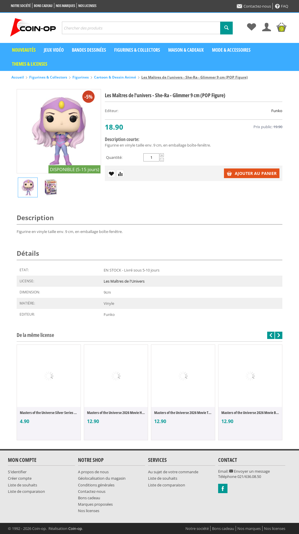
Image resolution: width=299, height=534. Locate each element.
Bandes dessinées (89, 50)
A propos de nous (93, 471)
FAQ (281, 6)
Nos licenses (87, 5)
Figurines (80, 77)
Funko (276, 110)
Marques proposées (95, 504)
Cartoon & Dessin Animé (115, 77)
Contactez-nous (254, 6)
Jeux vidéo (54, 50)
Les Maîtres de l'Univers (124, 281)
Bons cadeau (43, 5)
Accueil (17, 77)
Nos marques (65, 5)
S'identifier (17, 471)
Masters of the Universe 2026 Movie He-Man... (116, 412)
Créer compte (20, 478)
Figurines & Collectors (137, 50)
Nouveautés (24, 50)
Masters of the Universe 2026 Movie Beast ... (250, 412)
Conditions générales (96, 485)
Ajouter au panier (252, 173)
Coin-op (75, 528)
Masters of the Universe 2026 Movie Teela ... (183, 412)
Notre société (21, 5)
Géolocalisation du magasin (102, 478)
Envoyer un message (249, 471)
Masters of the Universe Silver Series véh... (49, 412)
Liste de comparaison (26, 491)
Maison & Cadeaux (186, 50)
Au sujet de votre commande (173, 471)
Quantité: (114, 157)
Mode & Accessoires (231, 50)
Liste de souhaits (22, 485)
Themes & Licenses (29, 64)
